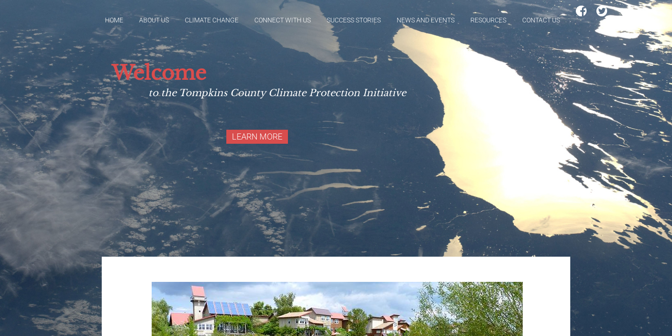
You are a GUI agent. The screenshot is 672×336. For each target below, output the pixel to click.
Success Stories (354, 20)
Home (114, 20)
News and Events (426, 20)
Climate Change (211, 20)
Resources (488, 20)
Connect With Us (282, 20)
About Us (154, 20)
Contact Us (541, 20)
